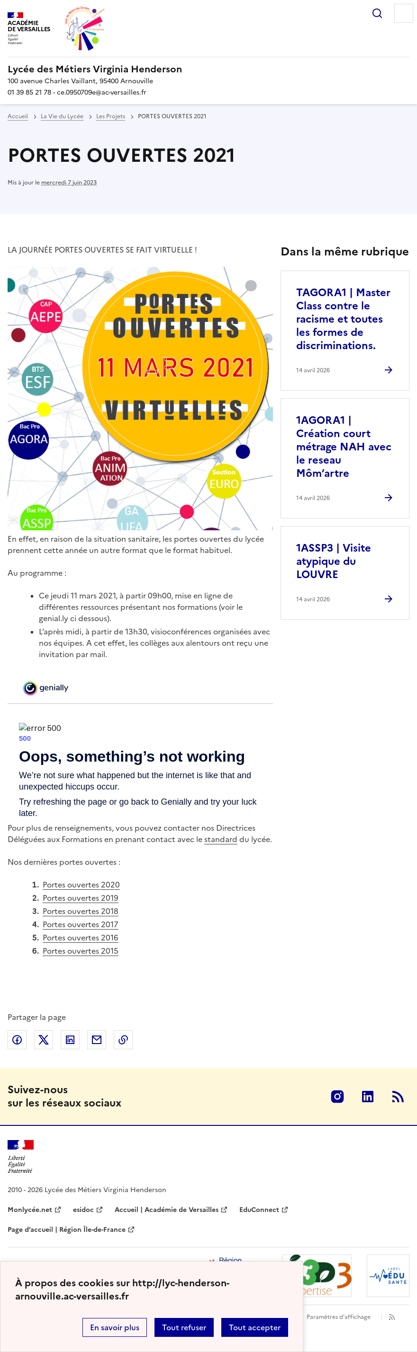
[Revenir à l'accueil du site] (21, 1157)
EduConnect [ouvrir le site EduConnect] (259, 1210)
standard (220, 839)
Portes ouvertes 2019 (80, 898)
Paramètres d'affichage (339, 1317)
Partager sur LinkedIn (70, 1039)
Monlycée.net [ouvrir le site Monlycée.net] (30, 1210)
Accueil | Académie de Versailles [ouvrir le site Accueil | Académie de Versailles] (166, 1210)
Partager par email (96, 1039)
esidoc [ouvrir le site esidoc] (83, 1210)
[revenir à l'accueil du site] (208, 69)
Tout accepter (255, 1327)
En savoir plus (114, 1327)
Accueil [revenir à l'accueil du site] (18, 116)
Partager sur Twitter (43, 1039)
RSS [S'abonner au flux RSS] (398, 1096)
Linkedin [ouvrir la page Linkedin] (367, 1096)
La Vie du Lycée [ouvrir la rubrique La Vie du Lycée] (62, 116)
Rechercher (377, 13)
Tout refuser (184, 1327)
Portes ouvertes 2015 (80, 951)
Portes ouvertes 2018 (80, 911)
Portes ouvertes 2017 (80, 924)
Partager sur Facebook (17, 1039)
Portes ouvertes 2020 (81, 884)
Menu (403, 13)
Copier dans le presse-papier (123, 1039)
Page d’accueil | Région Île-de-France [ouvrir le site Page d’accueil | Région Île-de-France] (67, 1230)
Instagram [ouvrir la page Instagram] (337, 1096)
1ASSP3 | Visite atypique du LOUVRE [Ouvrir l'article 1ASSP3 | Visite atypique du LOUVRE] (333, 561)
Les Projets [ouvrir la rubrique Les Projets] (110, 116)
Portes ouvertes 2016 (80, 937)
